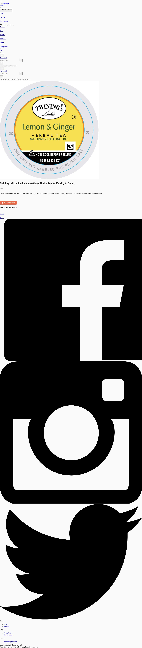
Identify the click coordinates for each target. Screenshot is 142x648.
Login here (6, 3)
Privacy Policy (7, 633)
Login (2, 66)
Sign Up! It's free (10, 66)
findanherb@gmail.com (10, 641)
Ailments (6, 626)
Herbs (5, 624)
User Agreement (8, 635)
